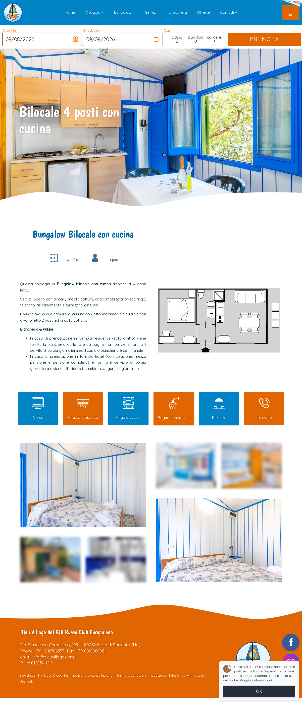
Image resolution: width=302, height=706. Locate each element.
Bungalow (124, 12)
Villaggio (94, 12)
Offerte (203, 12)
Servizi (150, 12)
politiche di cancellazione (92, 675)
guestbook (159, 675)
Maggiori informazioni (256, 680)
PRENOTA (264, 39)
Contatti (228, 12)
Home (70, 12)
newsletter (28, 675)
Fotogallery (177, 12)
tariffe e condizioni (132, 675)
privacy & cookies (54, 675)
